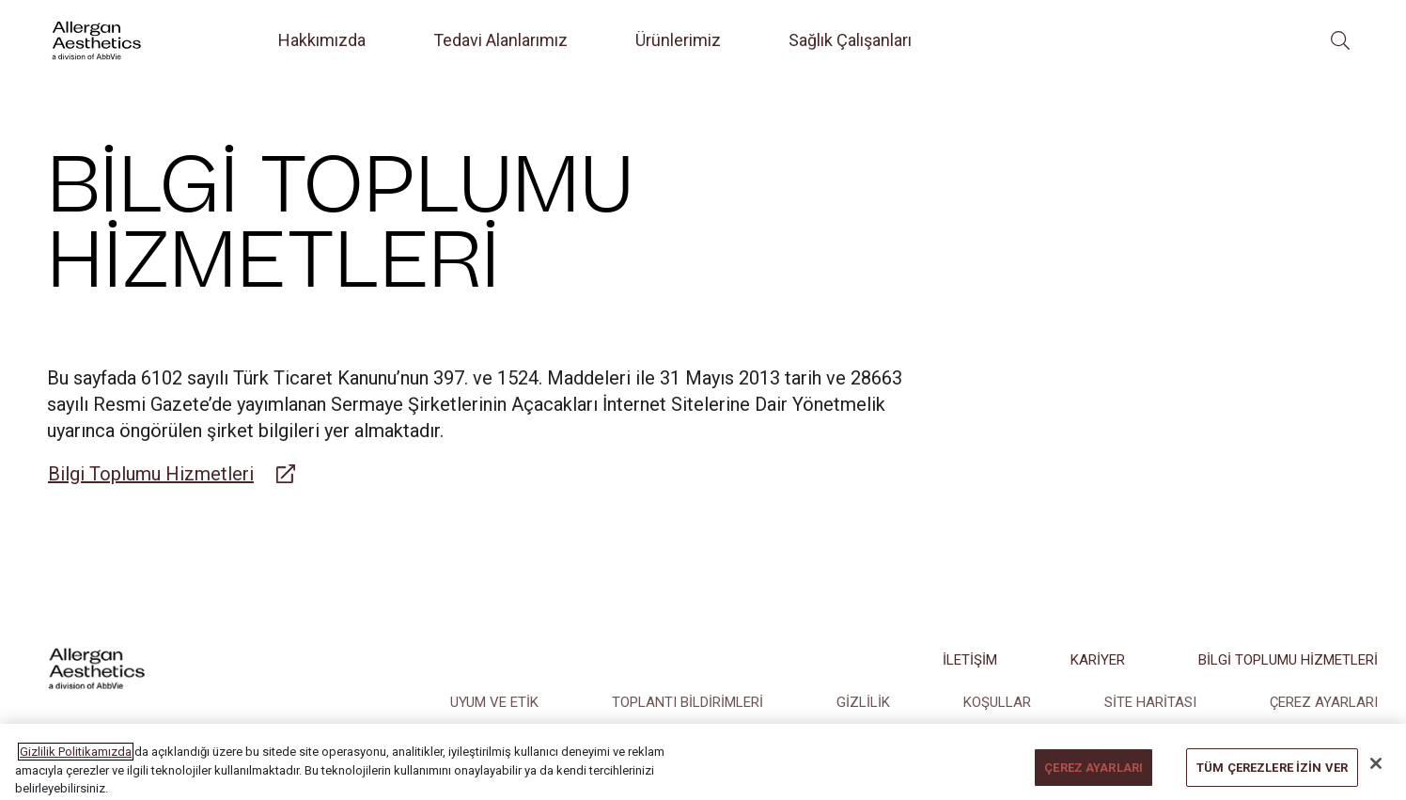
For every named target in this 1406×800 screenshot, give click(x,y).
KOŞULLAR (997, 702)
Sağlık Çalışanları (850, 40)
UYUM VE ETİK (494, 702)
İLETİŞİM (970, 659)
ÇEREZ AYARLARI (1324, 702)
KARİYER (1097, 659)
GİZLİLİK (863, 702)
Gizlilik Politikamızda (76, 766)
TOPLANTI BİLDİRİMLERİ (687, 702)
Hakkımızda (322, 40)
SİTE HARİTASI (1150, 702)
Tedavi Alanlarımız (500, 40)
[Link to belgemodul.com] (171, 474)
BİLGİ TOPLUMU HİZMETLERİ (1288, 659)
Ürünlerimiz (678, 40)
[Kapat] (1376, 778)
